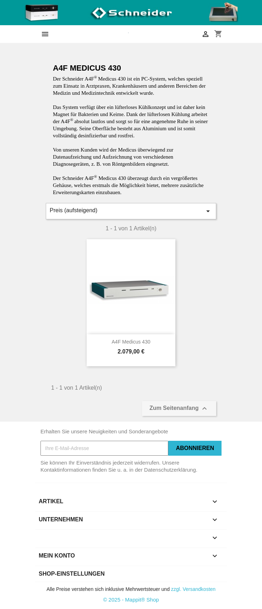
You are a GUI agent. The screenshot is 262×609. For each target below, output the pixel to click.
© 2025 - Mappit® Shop (131, 600)
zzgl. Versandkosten (193, 589)
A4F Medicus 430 (131, 342)
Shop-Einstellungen (72, 574)
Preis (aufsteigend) (131, 211)
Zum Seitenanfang (179, 408)
